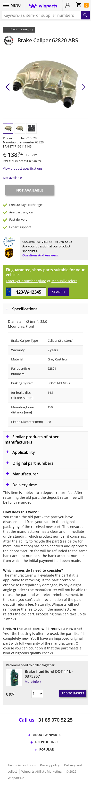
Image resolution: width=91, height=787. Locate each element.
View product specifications (22, 168)
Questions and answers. (40, 255)
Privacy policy (50, 765)
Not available (12, 177)
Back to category (21, 29)
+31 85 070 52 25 (60, 241)
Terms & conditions (22, 765)
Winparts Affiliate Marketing (41, 771)
